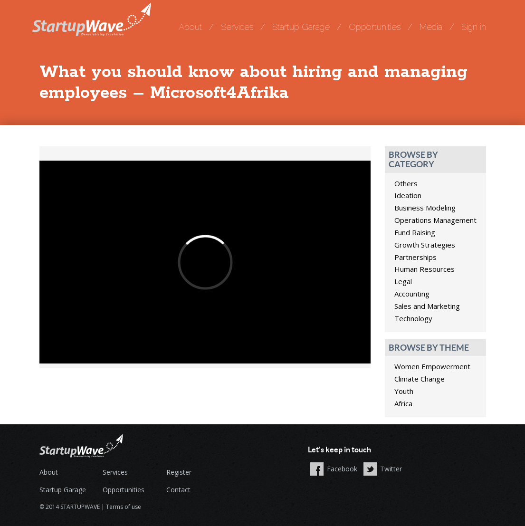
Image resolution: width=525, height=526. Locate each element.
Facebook (342, 468)
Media (431, 27)
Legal (403, 281)
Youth (403, 391)
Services (237, 27)
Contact (178, 489)
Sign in (473, 27)
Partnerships (415, 257)
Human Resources (424, 269)
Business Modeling (425, 207)
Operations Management (435, 220)
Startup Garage (301, 27)
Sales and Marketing (427, 306)
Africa (403, 403)
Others (406, 183)
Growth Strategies (424, 244)
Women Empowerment (432, 366)
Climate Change (419, 378)
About (190, 27)
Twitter (391, 468)
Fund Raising (414, 232)
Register (178, 472)
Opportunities (375, 27)
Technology (413, 318)
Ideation (407, 195)
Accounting (412, 293)
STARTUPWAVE (80, 507)
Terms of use (123, 507)
